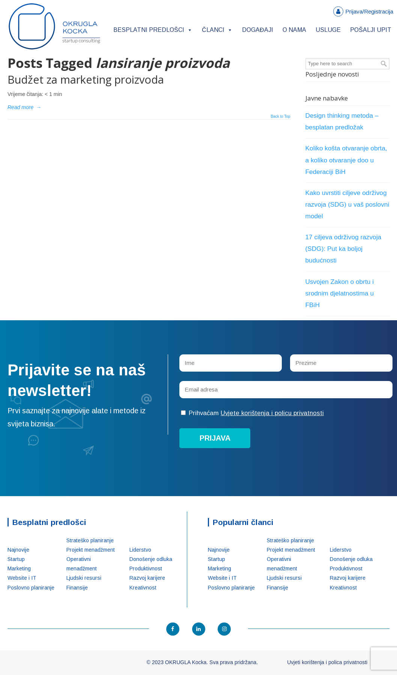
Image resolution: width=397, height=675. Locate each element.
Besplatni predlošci (152, 30)
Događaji (257, 30)
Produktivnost (145, 569)
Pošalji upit (370, 30)
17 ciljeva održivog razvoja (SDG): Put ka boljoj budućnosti (343, 248)
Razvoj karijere (147, 578)
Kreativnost (142, 588)
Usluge (328, 30)
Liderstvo (140, 550)
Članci (217, 30)
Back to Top (280, 116)
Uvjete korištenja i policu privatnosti (272, 413)
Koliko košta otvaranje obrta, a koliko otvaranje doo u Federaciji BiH (346, 159)
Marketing (19, 569)
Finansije (77, 588)
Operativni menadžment (81, 564)
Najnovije (18, 550)
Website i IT (22, 578)
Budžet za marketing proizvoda (86, 79)
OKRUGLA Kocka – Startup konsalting (54, 26)
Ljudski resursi (83, 578)
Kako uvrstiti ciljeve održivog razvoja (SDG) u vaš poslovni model (347, 204)
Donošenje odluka (150, 559)
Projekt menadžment (90, 550)
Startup (16, 559)
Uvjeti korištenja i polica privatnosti (327, 662)
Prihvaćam (252, 413)
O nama (294, 30)
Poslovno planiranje (31, 588)
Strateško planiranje (90, 540)
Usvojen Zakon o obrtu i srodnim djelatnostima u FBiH (339, 293)
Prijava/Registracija (369, 11)
